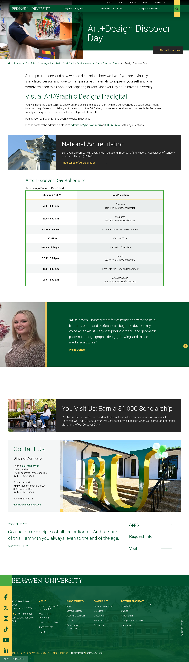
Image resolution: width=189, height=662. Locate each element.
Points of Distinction (54, 619)
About (109, 2)
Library (82, 620)
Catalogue (151, 625)
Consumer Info (52, 623)
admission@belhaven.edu (86, 125)
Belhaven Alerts (94, 649)
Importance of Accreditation (78, 162)
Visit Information (85, 63)
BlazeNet (150, 606)
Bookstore (117, 625)
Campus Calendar (87, 611)
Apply (6, 658)
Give (145, 2)
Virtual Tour (117, 615)
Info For (159, 2)
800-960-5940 (112, 125)
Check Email (152, 615)
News (81, 606)
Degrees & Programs (74, 8)
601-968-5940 (30, 465)
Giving (48, 628)
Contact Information (121, 606)
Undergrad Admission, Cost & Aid (57, 63)
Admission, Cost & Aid (111, 8)
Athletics (133, 2)
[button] (185, 346)
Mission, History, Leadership (58, 614)
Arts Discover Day (107, 63)
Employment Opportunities (91, 625)
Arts (120, 2)
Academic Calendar (88, 615)
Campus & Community (149, 8)
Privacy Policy (77, 649)
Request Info (18, 658)
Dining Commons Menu (157, 620)
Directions (117, 611)
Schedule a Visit (119, 620)
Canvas (149, 611)
